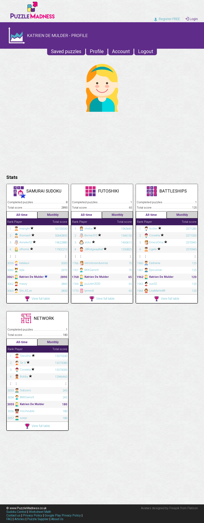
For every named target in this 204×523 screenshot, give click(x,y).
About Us (57, 519)
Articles (19, 519)
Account (121, 51)
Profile (97, 51)
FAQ (9, 519)
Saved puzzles (66, 51)
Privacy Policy (32, 515)
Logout (145, 51)
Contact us (13, 515)
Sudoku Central (16, 512)
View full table (37, 298)
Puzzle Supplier (38, 519)
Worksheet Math (40, 512)
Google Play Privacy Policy (63, 515)
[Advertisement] (102, 142)
